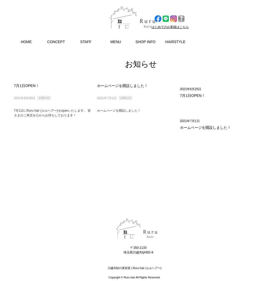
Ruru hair (129, 277)
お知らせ (44, 97)
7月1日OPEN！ (192, 95)
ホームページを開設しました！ (205, 127)
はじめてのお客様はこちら (170, 27)
